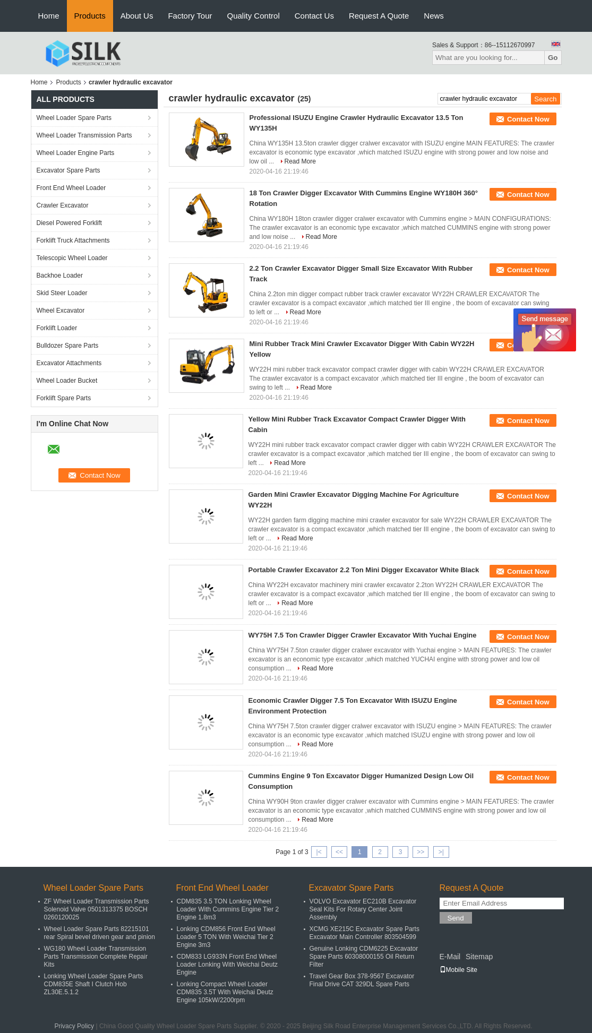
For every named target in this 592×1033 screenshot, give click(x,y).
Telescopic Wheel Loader (72, 258)
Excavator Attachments (69, 363)
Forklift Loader (57, 328)
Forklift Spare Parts (64, 398)
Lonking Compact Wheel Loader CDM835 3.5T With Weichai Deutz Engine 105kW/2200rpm (225, 992)
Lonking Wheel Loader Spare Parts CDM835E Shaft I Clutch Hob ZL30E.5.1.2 (93, 984)
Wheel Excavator (61, 310)
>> (420, 852)
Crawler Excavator (63, 205)
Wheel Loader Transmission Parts (84, 135)
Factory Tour (190, 15)
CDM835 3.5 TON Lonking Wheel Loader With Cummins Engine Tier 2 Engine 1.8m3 (228, 909)
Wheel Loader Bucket (67, 380)
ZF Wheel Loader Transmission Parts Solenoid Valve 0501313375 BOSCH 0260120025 (96, 909)
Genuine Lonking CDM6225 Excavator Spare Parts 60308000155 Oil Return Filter (364, 956)
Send (456, 918)
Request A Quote (379, 15)
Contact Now (528, 119)
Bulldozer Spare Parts (68, 345)
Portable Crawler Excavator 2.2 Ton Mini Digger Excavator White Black (363, 570)
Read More (300, 161)
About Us (137, 15)
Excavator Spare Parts (68, 170)
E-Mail (450, 956)
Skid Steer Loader (62, 293)
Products (90, 15)
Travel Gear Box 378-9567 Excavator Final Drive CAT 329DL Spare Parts (362, 980)
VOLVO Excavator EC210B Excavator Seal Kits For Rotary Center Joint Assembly (363, 909)
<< (339, 852)
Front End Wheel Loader (71, 188)
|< (319, 852)
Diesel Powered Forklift (69, 223)
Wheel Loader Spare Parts (74, 118)
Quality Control (253, 15)
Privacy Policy (74, 1026)
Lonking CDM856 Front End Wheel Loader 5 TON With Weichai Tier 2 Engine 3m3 (226, 937)
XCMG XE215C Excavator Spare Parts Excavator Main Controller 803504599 (364, 933)
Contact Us (314, 15)
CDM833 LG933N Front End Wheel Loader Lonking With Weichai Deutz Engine (227, 964)
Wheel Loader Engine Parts (76, 153)
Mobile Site (458, 970)
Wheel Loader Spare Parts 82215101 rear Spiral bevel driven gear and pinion (99, 933)
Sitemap (479, 956)
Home (48, 15)
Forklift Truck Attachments (73, 240)
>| (441, 852)
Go (553, 58)
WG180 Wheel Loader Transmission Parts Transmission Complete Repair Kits (96, 956)
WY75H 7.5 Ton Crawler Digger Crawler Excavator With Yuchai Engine (362, 635)
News (434, 15)
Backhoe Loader (60, 275)
